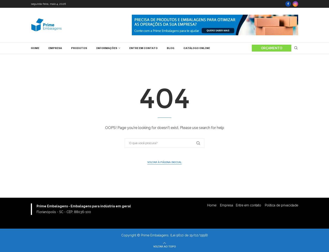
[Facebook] (288, 4)
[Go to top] (164, 246)
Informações (106, 48)
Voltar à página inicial (164, 162)
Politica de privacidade (281, 205)
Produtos (79, 48)
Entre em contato (143, 48)
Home (35, 48)
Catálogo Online (196, 48)
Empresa (55, 48)
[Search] (296, 48)
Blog (170, 48)
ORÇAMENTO (271, 48)
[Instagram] (295, 4)
